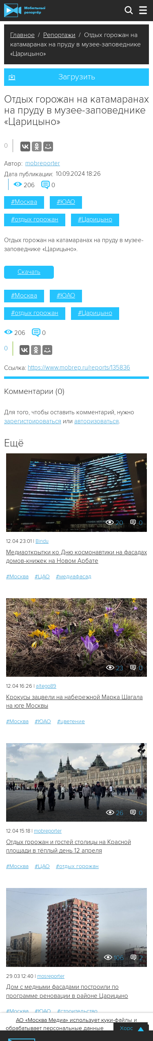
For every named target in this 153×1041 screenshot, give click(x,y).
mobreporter (42, 163)
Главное (22, 35)
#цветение (71, 721)
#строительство (77, 1011)
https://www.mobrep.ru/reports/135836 (79, 367)
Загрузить (76, 77)
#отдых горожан (34, 219)
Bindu (42, 541)
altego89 (46, 686)
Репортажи (59, 35)
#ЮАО (66, 202)
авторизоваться (96, 421)
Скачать (29, 272)
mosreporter (50, 976)
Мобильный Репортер (24, 10)
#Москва (24, 202)
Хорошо (130, 1028)
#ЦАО (42, 576)
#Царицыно (95, 219)
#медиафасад (73, 576)
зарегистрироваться (32, 421)
